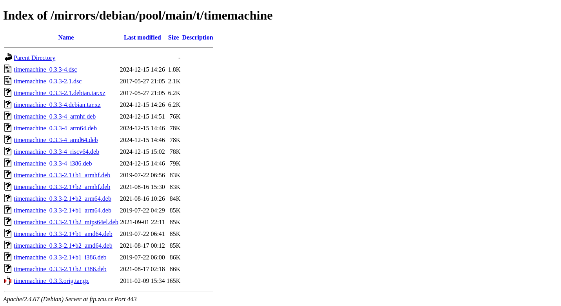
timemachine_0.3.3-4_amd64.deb (56, 140)
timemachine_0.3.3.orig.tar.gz (51, 280)
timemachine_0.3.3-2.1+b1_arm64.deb (62, 210)
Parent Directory (34, 57)
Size (173, 37)
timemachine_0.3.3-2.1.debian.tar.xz (59, 93)
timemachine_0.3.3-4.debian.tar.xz (57, 104)
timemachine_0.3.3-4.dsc (45, 69)
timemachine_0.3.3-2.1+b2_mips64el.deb (66, 222)
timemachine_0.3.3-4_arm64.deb (55, 128)
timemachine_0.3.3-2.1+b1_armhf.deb (62, 175)
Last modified (142, 37)
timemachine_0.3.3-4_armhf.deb (55, 116)
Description (197, 37)
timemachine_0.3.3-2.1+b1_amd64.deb (63, 233)
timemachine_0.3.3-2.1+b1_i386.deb (60, 257)
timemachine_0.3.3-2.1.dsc (48, 81)
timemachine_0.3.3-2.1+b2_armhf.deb (62, 187)
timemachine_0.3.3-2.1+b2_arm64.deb (62, 198)
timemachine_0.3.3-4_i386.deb (53, 163)
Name (66, 37)
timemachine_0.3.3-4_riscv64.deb (56, 151)
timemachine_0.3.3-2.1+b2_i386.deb (60, 269)
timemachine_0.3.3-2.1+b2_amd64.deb (63, 245)
